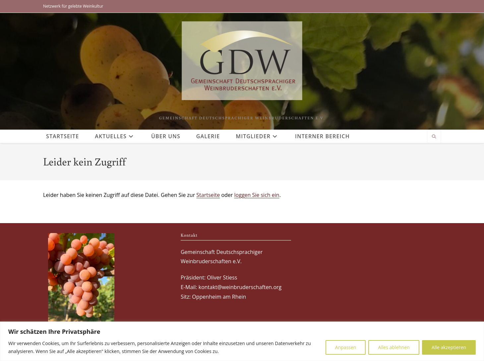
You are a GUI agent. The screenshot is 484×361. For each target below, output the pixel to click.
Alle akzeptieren (449, 347)
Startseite (208, 195)
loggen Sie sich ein (256, 195)
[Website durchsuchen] (434, 137)
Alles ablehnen (393, 347)
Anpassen (345, 347)
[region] (242, 341)
